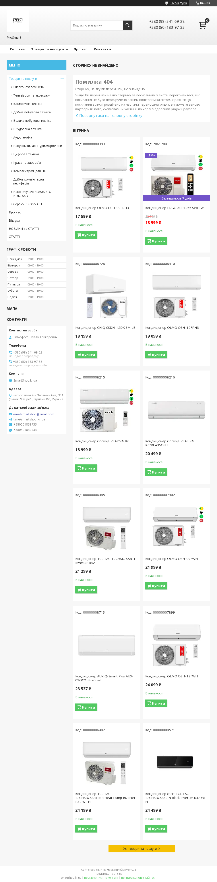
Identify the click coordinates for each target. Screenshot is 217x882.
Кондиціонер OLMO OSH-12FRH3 (172, 327)
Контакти (102, 49)
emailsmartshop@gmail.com (33, 414)
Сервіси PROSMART (28, 204)
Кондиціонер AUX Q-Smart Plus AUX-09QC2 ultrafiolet (104, 678)
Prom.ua (130, 870)
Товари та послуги (47, 49)
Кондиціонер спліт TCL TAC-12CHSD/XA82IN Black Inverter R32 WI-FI (176, 798)
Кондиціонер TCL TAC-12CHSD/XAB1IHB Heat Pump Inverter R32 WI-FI (105, 798)
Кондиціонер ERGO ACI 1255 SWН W (174, 208)
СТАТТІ (14, 236)
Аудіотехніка (22, 137)
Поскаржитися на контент (101, 878)
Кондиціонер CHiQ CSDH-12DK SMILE (105, 327)
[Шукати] (127, 25)
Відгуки (14, 220)
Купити (88, 235)
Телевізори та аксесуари (31, 95)
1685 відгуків (178, 3)
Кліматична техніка (27, 104)
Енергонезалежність (28, 87)
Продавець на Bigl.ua (108, 874)
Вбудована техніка (27, 129)
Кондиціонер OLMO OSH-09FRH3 (102, 208)
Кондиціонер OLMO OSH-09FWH (171, 559)
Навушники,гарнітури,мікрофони (37, 146)
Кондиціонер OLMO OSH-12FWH (171, 676)
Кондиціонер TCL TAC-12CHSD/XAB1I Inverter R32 (105, 561)
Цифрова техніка (26, 154)
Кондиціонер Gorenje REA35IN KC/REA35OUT (169, 443)
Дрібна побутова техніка (32, 112)
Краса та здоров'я (27, 162)
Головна (17, 49)
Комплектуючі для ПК (29, 171)
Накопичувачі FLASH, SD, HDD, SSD (32, 194)
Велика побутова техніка (32, 120)
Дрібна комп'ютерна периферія (28, 181)
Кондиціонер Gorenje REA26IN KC (102, 441)
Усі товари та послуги (140, 848)
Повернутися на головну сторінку (110, 115)
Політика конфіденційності (138, 878)
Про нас (80, 49)
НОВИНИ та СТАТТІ (24, 228)
